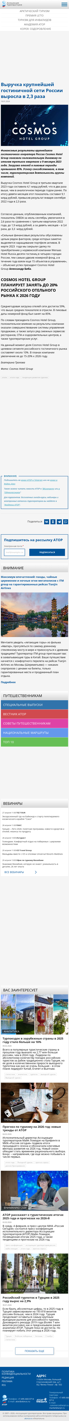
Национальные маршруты (26, 733)
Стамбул (49, 1336)
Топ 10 (8, 742)
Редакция (8, 1377)
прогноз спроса (42, 1162)
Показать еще (34, 1351)
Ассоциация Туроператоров (14, 4)
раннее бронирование (15, 1166)
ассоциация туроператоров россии (40, 1245)
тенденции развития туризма (35, 377)
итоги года (14, 377)
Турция (8, 1336)
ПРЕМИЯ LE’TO (34, 15)
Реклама (7, 1381)
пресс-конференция (14, 1245)
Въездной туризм (25, 1162)
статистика (10, 1074)
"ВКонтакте (48, 488)
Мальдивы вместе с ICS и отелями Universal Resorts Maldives (32, 854)
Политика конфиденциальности (16, 1372)
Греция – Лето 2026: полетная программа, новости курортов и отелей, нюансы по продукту (33, 830)
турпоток (34, 1074)
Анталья (38, 1336)
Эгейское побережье (23, 1336)
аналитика (22, 1074)
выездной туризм (48, 1074)
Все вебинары (14, 872)
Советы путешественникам (27, 723)
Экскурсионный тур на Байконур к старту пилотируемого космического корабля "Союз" (30, 817)
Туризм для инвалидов (34, 20)
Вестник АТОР (14, 714)
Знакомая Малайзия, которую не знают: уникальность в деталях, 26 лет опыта (30, 865)
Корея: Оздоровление (35, 29)
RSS (4, 1385)
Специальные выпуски (23, 705)
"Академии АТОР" (12, 504)
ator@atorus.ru (23, 1401)
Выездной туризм (13, 1077)
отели (4, 377)
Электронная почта (13, 546)
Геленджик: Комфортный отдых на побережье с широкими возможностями (31, 842)
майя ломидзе (11, 1248)
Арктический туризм (34, 11)
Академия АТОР (34, 24)
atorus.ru (28, 1418)
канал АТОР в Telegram (32, 480)
